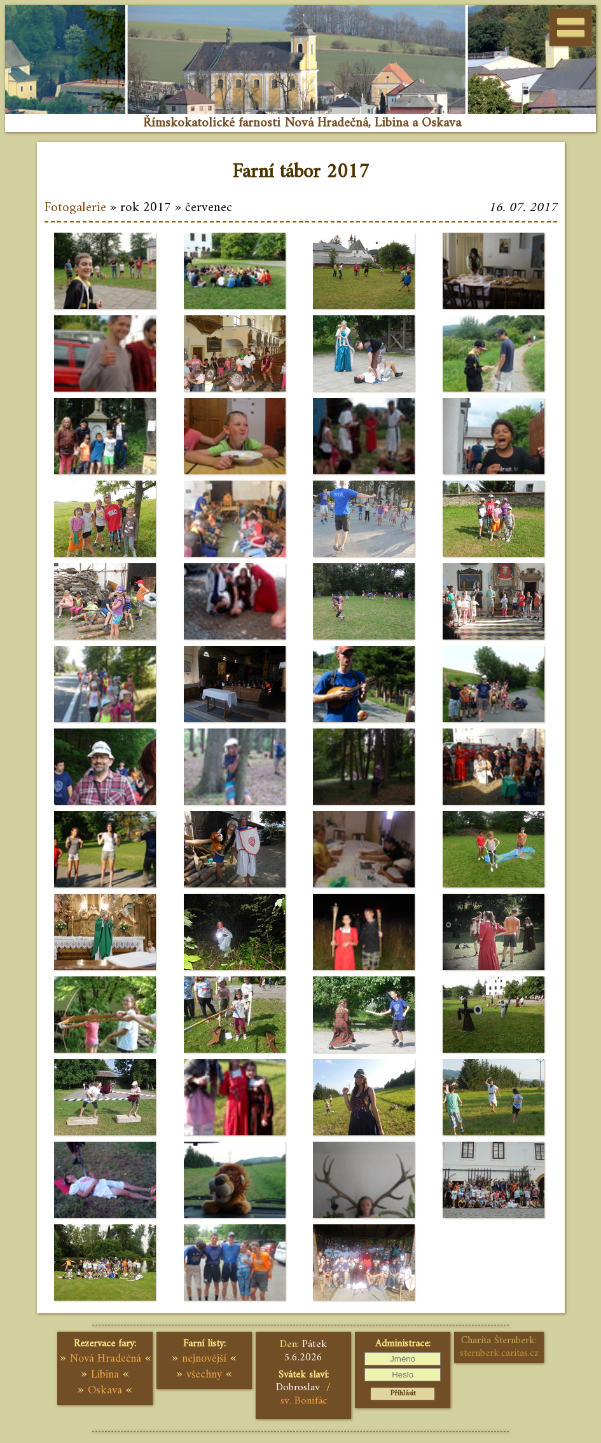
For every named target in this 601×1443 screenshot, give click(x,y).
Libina (105, 1375)
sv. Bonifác (303, 1401)
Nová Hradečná (105, 1359)
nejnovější (204, 1359)
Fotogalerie (75, 207)
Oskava (105, 1390)
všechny (204, 1375)
